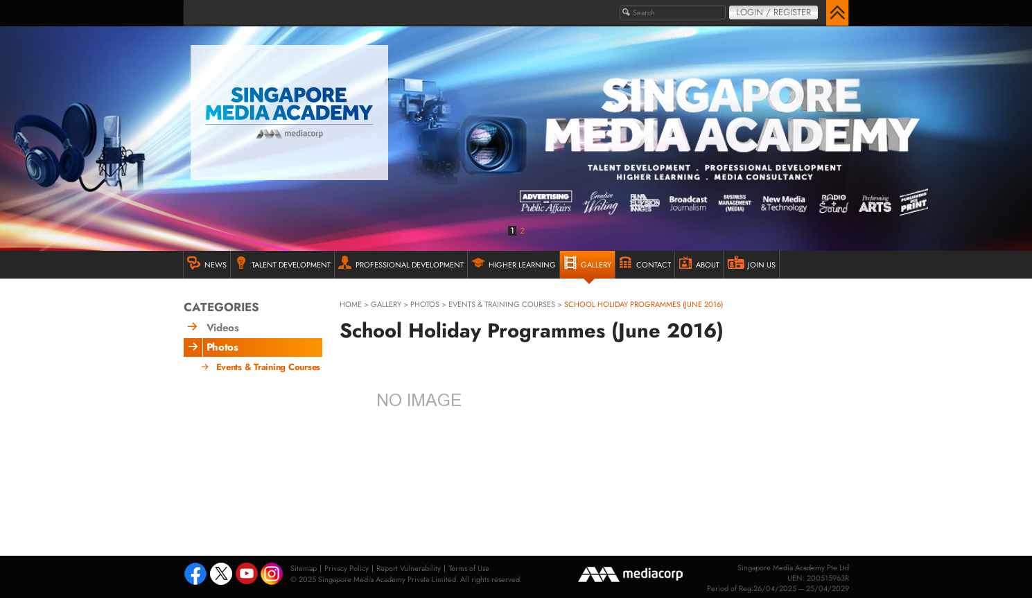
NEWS (207, 263)
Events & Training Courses (501, 304)
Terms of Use (468, 568)
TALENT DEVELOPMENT (282, 263)
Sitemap (303, 568)
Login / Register (773, 12)
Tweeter (221, 575)
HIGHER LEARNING (513, 263)
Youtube (247, 575)
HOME (351, 304)
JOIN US (751, 263)
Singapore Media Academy (289, 112)
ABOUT (699, 263)
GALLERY (587, 263)
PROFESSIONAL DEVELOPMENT (401, 263)
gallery (386, 304)
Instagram (273, 575)
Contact (645, 263)
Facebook (195, 575)
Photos (424, 304)
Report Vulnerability (408, 568)
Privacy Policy (346, 568)
